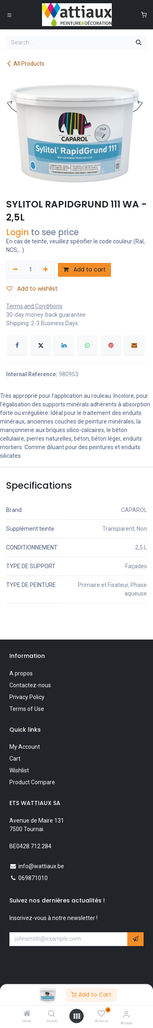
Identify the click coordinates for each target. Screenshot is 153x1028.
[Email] (134, 345)
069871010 (33, 878)
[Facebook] (17, 345)
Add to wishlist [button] (32, 289)
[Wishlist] (101, 1014)
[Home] (27, 1014)
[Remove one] (15, 270)
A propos (21, 673)
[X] (41, 345)
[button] (135, 939)
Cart (14, 758)
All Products (25, 63)
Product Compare (32, 782)
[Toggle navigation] (9, 14)
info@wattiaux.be (41, 866)
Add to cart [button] (84, 269)
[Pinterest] (111, 345)
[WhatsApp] (87, 345)
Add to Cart (91, 994)
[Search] (51, 1014)
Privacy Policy (26, 697)
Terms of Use (26, 709)
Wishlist (19, 770)
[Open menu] (76, 1016)
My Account (24, 746)
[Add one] (45, 270)
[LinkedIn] (64, 345)
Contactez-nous (30, 685)
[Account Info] (126, 1014)
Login (17, 232)
